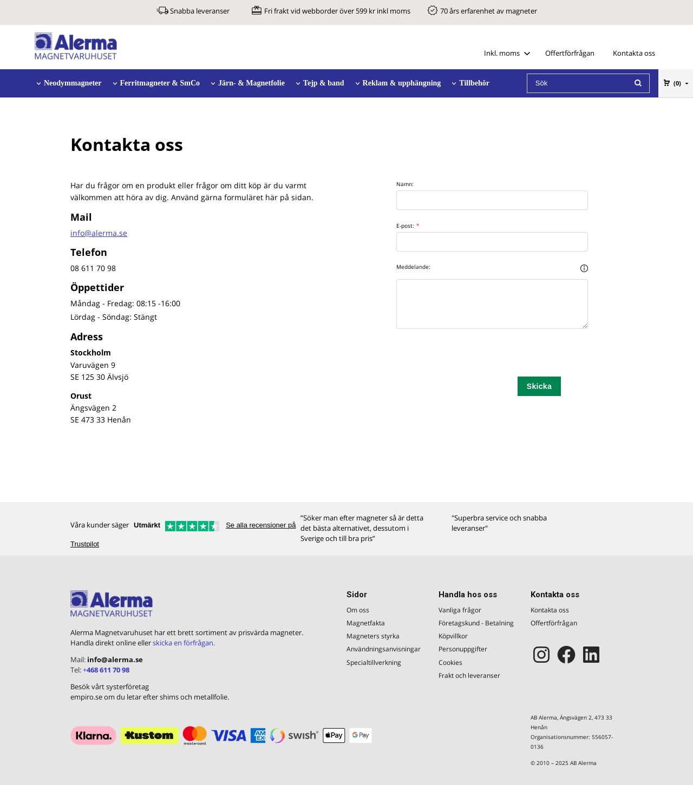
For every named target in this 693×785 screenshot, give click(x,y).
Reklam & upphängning (402, 83)
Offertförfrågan (569, 53)
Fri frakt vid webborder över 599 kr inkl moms (337, 11)
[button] (584, 268)
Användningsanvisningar (383, 649)
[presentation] (478, 355)
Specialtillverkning (373, 662)
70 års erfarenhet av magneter (488, 11)
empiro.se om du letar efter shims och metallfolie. (149, 697)
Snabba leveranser (200, 11)
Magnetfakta (365, 623)
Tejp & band (323, 83)
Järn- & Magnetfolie (251, 83)
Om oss (357, 610)
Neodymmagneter (73, 83)
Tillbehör (474, 83)
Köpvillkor (453, 636)
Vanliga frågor (460, 610)
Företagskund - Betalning (476, 623)
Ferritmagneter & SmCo (160, 83)
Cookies (450, 662)
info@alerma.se (98, 233)
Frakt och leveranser (469, 675)
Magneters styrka (373, 636)
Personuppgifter (463, 649)
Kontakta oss (634, 53)
